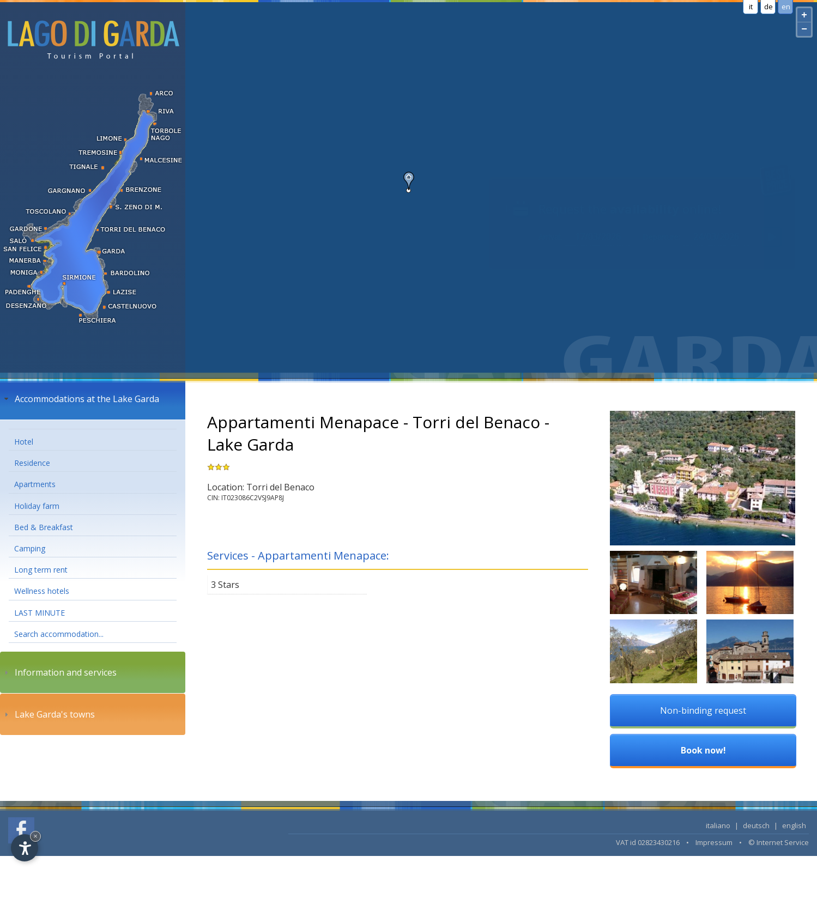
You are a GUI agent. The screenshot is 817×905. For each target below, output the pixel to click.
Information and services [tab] (59, 672)
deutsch (756, 825)
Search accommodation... (59, 634)
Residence (32, 463)
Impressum (714, 842)
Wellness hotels (41, 591)
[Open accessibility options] (24, 847)
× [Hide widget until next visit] (35, 836)
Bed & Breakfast (43, 527)
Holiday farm (36, 506)
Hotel (23, 441)
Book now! (703, 750)
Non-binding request (703, 710)
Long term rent (41, 569)
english (794, 825)
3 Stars (225, 585)
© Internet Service (778, 842)
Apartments (35, 484)
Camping (29, 548)
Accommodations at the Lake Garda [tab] (80, 399)
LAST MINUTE (39, 613)
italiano (718, 825)
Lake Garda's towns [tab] (48, 714)
